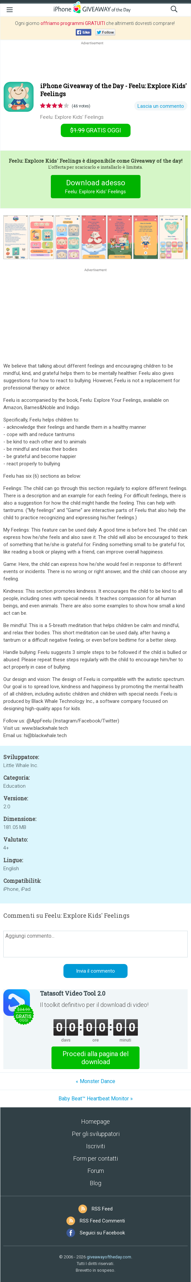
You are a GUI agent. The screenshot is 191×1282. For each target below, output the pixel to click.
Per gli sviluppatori (96, 1133)
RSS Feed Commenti (102, 1221)
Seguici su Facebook (102, 1233)
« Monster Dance (95, 1081)
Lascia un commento (161, 106)
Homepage (95, 1121)
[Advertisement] (95, 62)
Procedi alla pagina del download (95, 1058)
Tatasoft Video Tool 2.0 (72, 993)
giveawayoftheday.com (109, 1256)
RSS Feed (102, 1209)
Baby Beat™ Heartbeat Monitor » (95, 1098)
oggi (95, 130)
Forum (95, 1170)
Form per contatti (95, 1158)
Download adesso (95, 187)
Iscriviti (95, 1146)
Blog (95, 1183)
